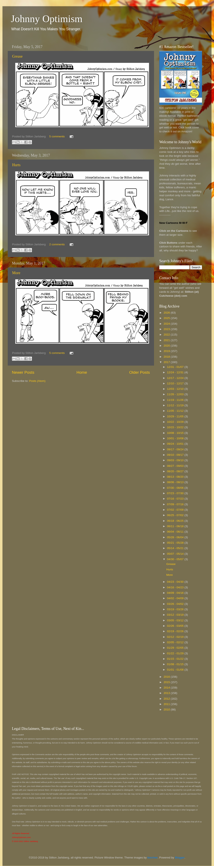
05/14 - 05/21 (175, 548)
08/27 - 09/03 (175, 465)
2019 (167, 351)
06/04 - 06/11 (175, 531)
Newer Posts (23, 372)
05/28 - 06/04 (175, 537)
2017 (167, 362)
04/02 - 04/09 (175, 598)
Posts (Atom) (37, 380)
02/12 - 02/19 (175, 636)
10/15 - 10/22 (175, 427)
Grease (17, 56)
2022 (167, 334)
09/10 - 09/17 (175, 454)
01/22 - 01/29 (175, 653)
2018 (167, 356)
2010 (167, 709)
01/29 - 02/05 (175, 647)
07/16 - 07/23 (175, 498)
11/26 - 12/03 (175, 394)
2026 (167, 312)
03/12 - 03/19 (175, 614)
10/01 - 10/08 (175, 438)
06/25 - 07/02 (175, 515)
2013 (167, 693)
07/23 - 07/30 (175, 493)
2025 (167, 318)
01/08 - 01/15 (175, 664)
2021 (167, 340)
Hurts (16, 165)
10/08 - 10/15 (175, 432)
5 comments (57, 136)
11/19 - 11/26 (175, 399)
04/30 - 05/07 (175, 559)
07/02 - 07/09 (175, 509)
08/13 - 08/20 (175, 476)
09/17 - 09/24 (175, 449)
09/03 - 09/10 (175, 460)
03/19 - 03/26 (175, 609)
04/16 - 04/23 (175, 587)
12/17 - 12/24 (175, 378)
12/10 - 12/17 (175, 383)
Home (81, 372)
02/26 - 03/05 (175, 625)
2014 (167, 687)
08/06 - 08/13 (175, 482)
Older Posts (139, 372)
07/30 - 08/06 (175, 487)
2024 (167, 323)
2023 (167, 329)
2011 (167, 704)
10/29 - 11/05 (175, 416)
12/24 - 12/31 (175, 372)
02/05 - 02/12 (175, 642)
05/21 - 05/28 (175, 542)
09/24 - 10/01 (175, 443)
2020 (167, 345)
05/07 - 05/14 (175, 553)
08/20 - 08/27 (175, 471)
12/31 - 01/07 (175, 366)
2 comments (57, 244)
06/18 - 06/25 (175, 520)
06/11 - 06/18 (175, 526)
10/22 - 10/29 (175, 421)
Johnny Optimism (47, 18)
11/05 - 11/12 (175, 410)
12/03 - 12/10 (175, 388)
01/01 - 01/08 (175, 669)
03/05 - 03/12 (175, 620)
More (16, 273)
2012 (167, 698)
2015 (167, 682)
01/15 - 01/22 (175, 658)
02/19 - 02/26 (175, 631)
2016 (167, 676)
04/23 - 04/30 (175, 581)
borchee (153, 857)
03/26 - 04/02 (175, 603)
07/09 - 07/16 (175, 504)
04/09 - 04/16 (175, 592)
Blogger (180, 857)
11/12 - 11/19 (175, 405)
